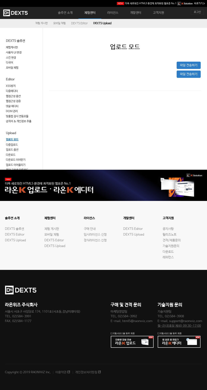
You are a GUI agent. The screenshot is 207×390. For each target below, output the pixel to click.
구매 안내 (90, 229)
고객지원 (158, 13)
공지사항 (168, 229)
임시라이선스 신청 (95, 234)
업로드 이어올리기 (15, 165)
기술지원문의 (171, 246)
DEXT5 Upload (102, 23)
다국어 (9, 62)
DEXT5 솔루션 (15, 41)
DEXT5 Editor (79, 23)
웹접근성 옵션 (13, 96)
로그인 (197, 12)
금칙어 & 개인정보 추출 (18, 121)
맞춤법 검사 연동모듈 (17, 116)
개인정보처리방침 (86, 372)
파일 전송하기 (188, 65)
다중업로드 (12, 144)
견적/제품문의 (172, 240)
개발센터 (135, 13)
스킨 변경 (11, 57)
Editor (10, 79)
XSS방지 (11, 86)
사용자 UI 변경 (13, 52)
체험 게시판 (41, 23)
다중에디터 (12, 91)
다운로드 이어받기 (15, 159)
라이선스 (112, 13)
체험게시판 (12, 47)
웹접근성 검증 (13, 101)
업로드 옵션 (12, 149)
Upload (11, 133)
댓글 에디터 (12, 106)
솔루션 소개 (65, 13)
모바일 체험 (59, 23)
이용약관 (60, 372)
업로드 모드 (12, 139)
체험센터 (89, 13)
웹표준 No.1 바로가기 (161, 3)
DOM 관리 (12, 111)
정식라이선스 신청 (95, 240)
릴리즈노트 (169, 234)
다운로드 (10, 154)
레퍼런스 (168, 257)
